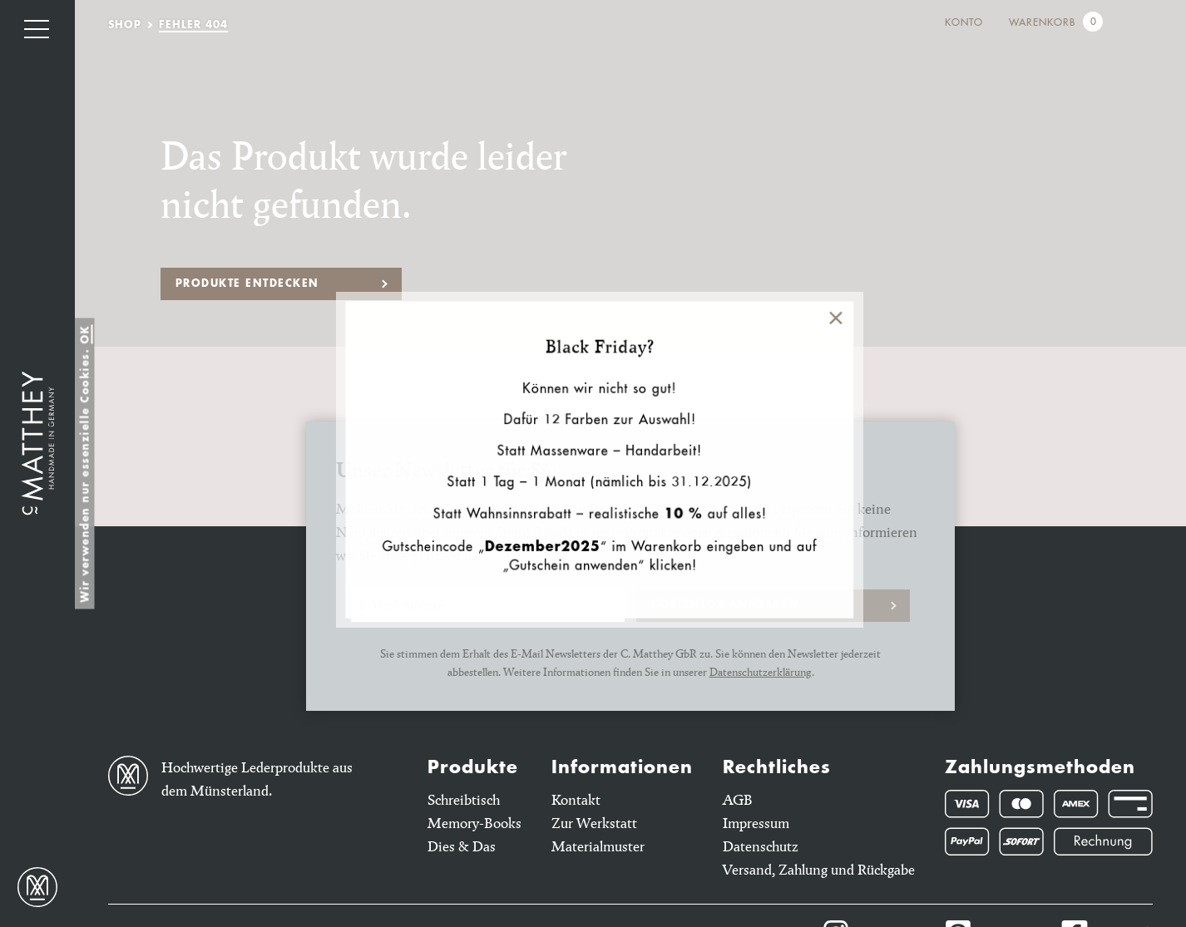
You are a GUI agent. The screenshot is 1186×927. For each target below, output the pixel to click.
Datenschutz (760, 846)
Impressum (756, 822)
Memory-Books (474, 822)
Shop (124, 26)
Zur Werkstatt (594, 822)
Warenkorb (1042, 23)
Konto (964, 23)
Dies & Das (461, 846)
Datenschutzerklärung (760, 671)
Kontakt (575, 799)
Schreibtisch (463, 799)
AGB (738, 799)
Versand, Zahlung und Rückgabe (819, 869)
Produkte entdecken (247, 284)
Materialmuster (598, 846)
